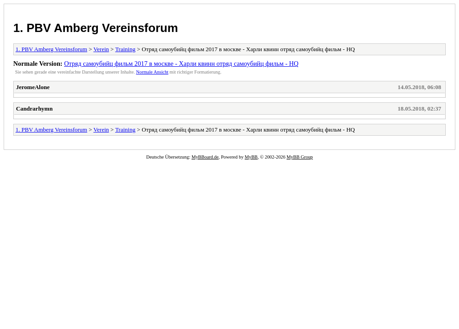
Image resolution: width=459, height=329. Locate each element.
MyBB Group (300, 156)
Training (125, 49)
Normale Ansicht (152, 71)
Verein (101, 49)
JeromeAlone (32, 87)
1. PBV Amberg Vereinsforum (95, 28)
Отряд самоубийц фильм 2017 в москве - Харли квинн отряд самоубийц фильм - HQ (181, 63)
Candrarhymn (34, 108)
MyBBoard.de (205, 156)
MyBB (251, 156)
